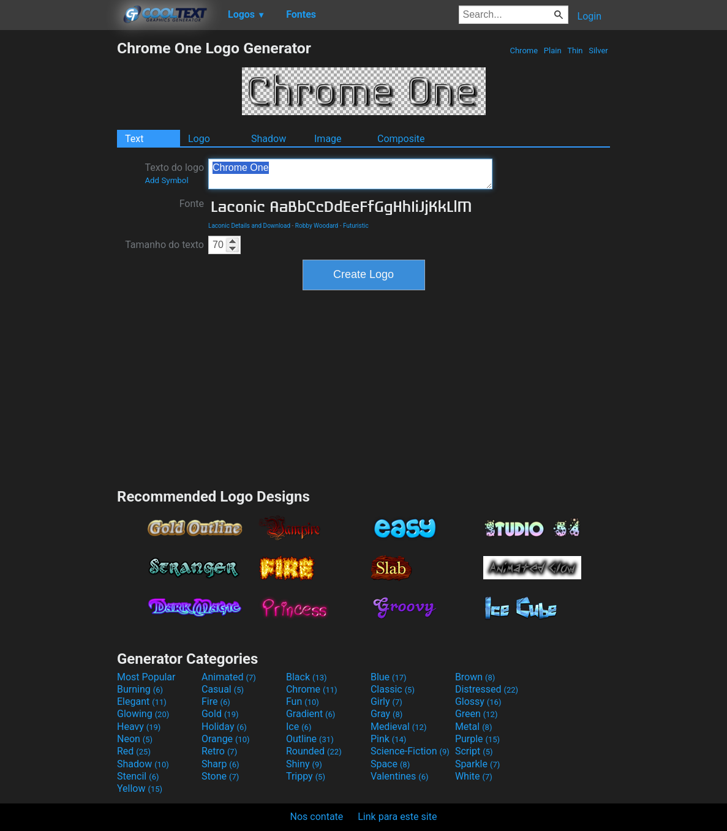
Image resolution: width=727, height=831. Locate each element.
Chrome (524, 50)
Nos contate (317, 816)
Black (306, 677)
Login (589, 16)
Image (328, 139)
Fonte (191, 203)
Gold (220, 714)
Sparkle (477, 764)
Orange (226, 739)
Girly (386, 701)
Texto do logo (174, 173)
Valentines (400, 776)
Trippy (305, 776)
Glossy (478, 701)
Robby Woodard (316, 225)
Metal (473, 726)
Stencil (138, 776)
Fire (216, 701)
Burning (140, 689)
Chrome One (350, 174)
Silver (598, 50)
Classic (393, 689)
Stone (220, 776)
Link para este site (397, 816)
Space (390, 764)
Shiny (304, 764)
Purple (477, 739)
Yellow (139, 788)
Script (474, 751)
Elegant (142, 701)
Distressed (486, 689)
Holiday (224, 726)
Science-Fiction (410, 751)
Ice (298, 726)
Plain (552, 50)
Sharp (220, 764)
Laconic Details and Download (249, 225)
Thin (575, 50)
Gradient (310, 714)
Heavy (138, 726)
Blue (389, 677)
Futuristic (356, 225)
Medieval (399, 726)
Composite (401, 139)
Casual (223, 689)
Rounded (314, 751)
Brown (475, 677)
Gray (386, 714)
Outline (310, 739)
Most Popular (146, 677)
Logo (199, 139)
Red (134, 751)
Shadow (268, 139)
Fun (302, 701)
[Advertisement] (58, 223)
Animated (229, 677)
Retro (219, 751)
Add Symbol (166, 180)
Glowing (143, 714)
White (473, 776)
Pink (389, 739)
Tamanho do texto (164, 244)
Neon (135, 739)
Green (476, 714)
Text (134, 139)
